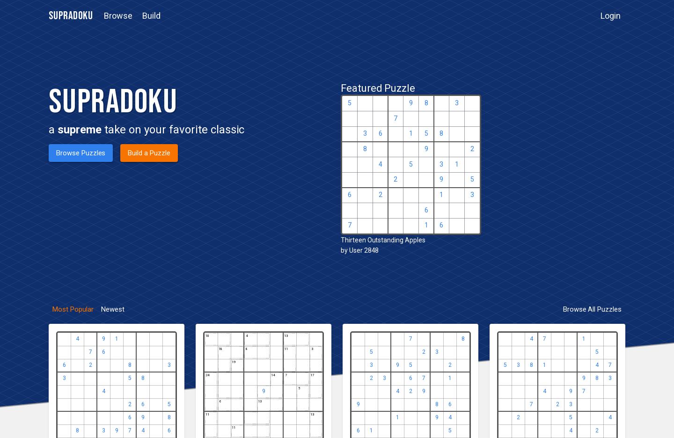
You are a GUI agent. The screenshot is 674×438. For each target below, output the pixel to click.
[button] (118, 16)
